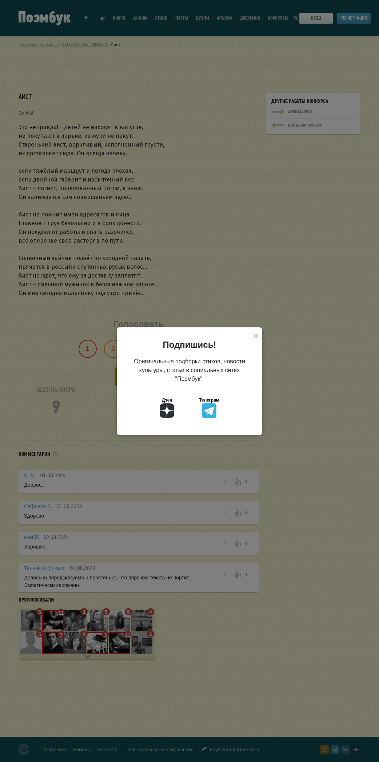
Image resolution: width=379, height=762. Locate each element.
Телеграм (209, 408)
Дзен (167, 408)
